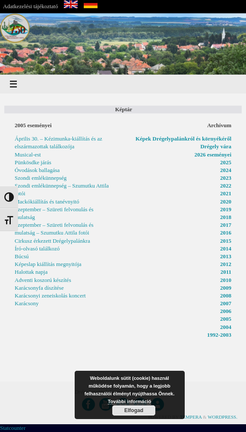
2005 (225, 319)
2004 (225, 327)
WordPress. (222, 416)
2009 (225, 288)
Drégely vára (215, 146)
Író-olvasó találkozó (37, 248)
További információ (129, 401)
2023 (225, 178)
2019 (225, 209)
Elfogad (133, 410)
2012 (225, 264)
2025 (225, 162)
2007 (225, 303)
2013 (225, 256)
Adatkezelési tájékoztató (30, 6)
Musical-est (28, 154)
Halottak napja (31, 272)
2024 (225, 170)
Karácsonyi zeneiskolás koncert (50, 295)
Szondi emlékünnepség (40, 178)
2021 (225, 193)
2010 (225, 280)
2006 (225, 311)
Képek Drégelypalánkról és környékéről (183, 138)
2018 (225, 217)
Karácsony (27, 303)
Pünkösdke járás (33, 162)
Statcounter (12, 428)
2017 (225, 225)
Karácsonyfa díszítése (39, 288)
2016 (225, 232)
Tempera (191, 416)
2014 (225, 248)
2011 (226, 272)
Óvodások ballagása (37, 170)
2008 (225, 295)
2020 (225, 201)
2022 (225, 185)
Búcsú (22, 256)
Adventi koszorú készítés (43, 280)
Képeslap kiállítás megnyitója (48, 264)
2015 (225, 241)
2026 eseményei (212, 154)
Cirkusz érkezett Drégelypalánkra (52, 241)
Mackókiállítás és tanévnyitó (47, 201)
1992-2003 (219, 335)
